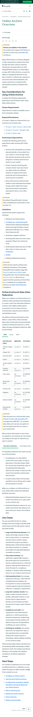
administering (20, 208)
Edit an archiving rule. (13, 677)
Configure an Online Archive (15, 662)
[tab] (5, 321)
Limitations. (9, 238)
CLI (22, 216)
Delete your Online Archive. (15, 680)
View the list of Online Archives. (16, 665)
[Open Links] (30, 6)
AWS (15, 327)
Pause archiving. (11, 683)
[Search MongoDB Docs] (24, 11)
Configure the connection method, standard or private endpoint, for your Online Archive (17, 671)
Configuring (10, 208)
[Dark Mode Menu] (29, 11)
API (29, 656)
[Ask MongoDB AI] (26, 11)
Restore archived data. (13, 686)
